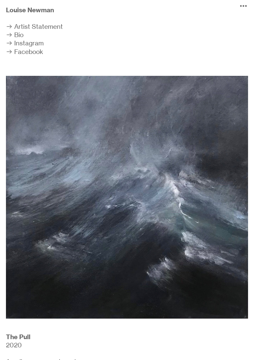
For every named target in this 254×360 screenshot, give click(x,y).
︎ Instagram (25, 43)
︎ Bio (14, 35)
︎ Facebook (24, 52)
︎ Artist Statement (34, 26)
